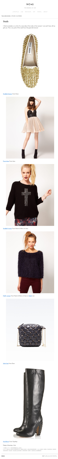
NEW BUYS (28, 11)
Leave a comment (36, 450)
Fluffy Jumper (7, 296)
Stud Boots (6, 441)
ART (34, 11)
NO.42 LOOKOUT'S (15, 449)
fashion (49, 449)
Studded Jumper (7, 228)
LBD (22, 11)
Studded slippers (7, 94)
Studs (5, 21)
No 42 (8, 449)
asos (41, 449)
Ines (5, 447)
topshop (24, 450)
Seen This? (24, 449)
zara (29, 450)
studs (10, 450)
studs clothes (17, 450)
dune (45, 449)
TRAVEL (39, 11)
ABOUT (46, 11)
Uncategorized (31, 449)
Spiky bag (5, 363)
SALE (30, 296)
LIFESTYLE (16, 11)
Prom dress (6, 161)
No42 (30, 4)
